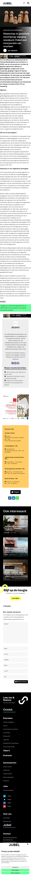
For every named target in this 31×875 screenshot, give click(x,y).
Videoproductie (7, 773)
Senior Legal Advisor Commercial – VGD (15, 468)
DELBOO (14, 51)
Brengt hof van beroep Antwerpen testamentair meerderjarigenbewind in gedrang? (13, 383)
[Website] (12, 363)
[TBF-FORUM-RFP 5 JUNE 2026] (15, 420)
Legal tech (6, 739)
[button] (28, 2)
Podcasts (7, 755)
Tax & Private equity (16, 30)
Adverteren (6, 770)
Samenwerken (9, 763)
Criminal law (6, 732)
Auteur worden (7, 766)
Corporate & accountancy (10, 729)
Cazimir (6, 554)
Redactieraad (7, 821)
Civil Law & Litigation (9, 523)
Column (5, 725)
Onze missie (6, 818)
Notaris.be (7, 532)
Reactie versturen (22, 681)
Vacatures (6, 780)
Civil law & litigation (8, 722)
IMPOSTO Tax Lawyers (10, 576)
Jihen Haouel (17, 576)
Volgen (9, 796)
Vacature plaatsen (8, 790)
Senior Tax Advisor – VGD (11, 478)
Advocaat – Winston (10, 433)
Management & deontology (10, 743)
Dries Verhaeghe (24, 576)
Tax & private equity (8, 746)
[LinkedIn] (18, 363)
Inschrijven (15, 598)
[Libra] (15, 58)
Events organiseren (8, 777)
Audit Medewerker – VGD (11, 446)
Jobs (5, 786)
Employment (6, 736)
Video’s (6, 750)
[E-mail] (15, 363)
